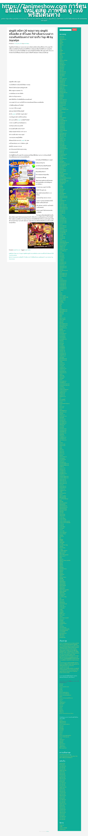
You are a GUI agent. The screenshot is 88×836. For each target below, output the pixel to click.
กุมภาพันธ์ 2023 (63, 816)
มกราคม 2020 (62, 819)
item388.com (62, 183)
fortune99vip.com (63, 154)
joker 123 (62, 725)
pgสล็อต (61, 329)
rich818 (61, 361)
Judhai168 (61, 192)
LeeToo (47, 831)
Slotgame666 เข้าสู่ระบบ (65, 403)
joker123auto (62, 189)
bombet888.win (63, 118)
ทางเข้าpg (62, 524)
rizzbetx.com (62, 364)
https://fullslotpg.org (64, 737)
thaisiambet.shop (63, 429)
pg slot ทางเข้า (63, 296)
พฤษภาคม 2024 (63, 795)
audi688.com (62, 84)
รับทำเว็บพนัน (62, 548)
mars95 (61, 240)
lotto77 (61, 224)
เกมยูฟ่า (61, 609)
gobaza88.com (63, 167)
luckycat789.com (63, 226)
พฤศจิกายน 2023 (63, 804)
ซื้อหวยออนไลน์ (63, 497)
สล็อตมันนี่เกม (62, 581)
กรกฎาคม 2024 (63, 793)
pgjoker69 (62, 314)
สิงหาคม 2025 (62, 774)
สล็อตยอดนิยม (62, 583)
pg (60, 291)
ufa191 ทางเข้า (62, 444)
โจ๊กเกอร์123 (62, 635)
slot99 (61, 688)
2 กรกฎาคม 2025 (18, 43)
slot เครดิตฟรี (62, 399)
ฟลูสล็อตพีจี (62, 542)
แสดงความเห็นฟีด (63, 828)
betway (61, 106)
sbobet (61, 380)
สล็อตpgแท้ (62, 574)
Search (74, 29)
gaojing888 (62, 161)
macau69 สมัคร (63, 233)
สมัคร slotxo (62, 553)
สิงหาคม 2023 (62, 808)
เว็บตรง (61, 616)
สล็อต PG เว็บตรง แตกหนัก (65, 560)
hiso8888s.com (63, 176)
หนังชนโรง (62, 601)
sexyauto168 (62, 388)
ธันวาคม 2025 (62, 769)
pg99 (61, 307)
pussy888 (61, 345)
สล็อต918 (61, 570)
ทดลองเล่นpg (62, 514)
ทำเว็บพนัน (62, 528)
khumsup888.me (63, 193)
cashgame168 (62, 129)
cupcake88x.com (63, 133)
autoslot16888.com (63, 85)
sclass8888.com (63, 382)
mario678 (61, 235)
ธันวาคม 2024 (62, 786)
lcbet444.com (62, 210)
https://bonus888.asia (64, 694)
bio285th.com (62, 112)
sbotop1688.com (63, 381)
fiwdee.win (62, 151)
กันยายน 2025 (62, 773)
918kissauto (62, 62)
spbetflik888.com (63, 410)
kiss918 (61, 199)
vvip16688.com (63, 471)
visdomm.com (62, 469)
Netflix (61, 272)
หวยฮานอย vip (63, 606)
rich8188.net (62, 363)
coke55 (61, 132)
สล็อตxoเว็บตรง (63, 577)
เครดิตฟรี (61, 612)
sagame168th (62, 377)
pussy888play (62, 347)
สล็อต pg (61, 559)
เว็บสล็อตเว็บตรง (63, 623)
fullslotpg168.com (63, 158)
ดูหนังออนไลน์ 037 (63, 506)
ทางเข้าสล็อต (62, 527)
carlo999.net (62, 126)
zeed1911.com (62, 489)
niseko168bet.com (63, 273)
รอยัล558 (61, 546)
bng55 (61, 116)
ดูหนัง (61, 500)
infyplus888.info (63, 182)
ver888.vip (62, 466)
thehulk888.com (63, 431)
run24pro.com (62, 370)
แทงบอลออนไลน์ (63, 633)
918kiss (61, 59)
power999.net (62, 335)
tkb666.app (62, 434)
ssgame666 (62, 417)
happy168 (61, 172)
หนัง (60, 598)
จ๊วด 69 (61, 494)
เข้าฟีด (61, 826)
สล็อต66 (61, 564)
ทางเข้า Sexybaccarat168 (65, 521)
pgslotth (61, 710)
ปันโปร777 (62, 536)
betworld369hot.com (64, 109)
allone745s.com (63, 71)
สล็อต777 (61, 566)
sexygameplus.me (63, 391)
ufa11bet (61, 443)
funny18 (61, 160)
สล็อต (61, 557)
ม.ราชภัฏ (61, 543)
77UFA (61, 52)
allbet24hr (62, 70)
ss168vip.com (62, 415)
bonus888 (62, 119)
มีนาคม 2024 (62, 798)
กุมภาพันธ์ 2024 (63, 800)
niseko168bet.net (63, 276)
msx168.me (62, 259)
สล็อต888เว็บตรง (63, 569)
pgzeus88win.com (63, 328)
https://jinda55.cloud (64, 687)
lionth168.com (62, 212)
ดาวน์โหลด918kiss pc (64, 499)
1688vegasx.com (63, 39)
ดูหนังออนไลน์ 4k (63, 508)
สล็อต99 (61, 571)
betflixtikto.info (63, 102)
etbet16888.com (63, 146)
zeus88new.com (63, 490)
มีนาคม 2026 (62, 765)
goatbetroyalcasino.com (65, 164)
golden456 (62, 168)
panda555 (61, 290)
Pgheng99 (62, 312)
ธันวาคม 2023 (62, 802)
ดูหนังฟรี (61, 501)
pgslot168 (62, 321)
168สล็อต (61, 42)
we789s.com (62, 475)
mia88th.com (62, 248)
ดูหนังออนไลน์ (62, 504)
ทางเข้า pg (62, 517)
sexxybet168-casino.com (64, 384)
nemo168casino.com (64, 270)
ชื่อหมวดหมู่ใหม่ (63, 496)
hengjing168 (62, 175)
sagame (61, 374)
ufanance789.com (63, 457)
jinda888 (61, 186)
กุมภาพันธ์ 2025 (63, 783)
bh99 (61, 111)
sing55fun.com (17, 250)
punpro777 (62, 342)
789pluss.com (62, 53)
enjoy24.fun (62, 141)
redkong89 (62, 357)
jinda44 (61, 691)
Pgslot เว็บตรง (62, 319)
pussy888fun (62, 346)
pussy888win (62, 349)
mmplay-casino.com (64, 249)
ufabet (61, 448)
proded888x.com (63, 339)
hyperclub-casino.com (64, 181)
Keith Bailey (26, 43)
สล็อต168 (61, 562)
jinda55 (61, 185)
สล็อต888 (62, 567)
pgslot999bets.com (64, 324)
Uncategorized (63, 459)
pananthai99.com (63, 287)
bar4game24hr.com (63, 92)
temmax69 (62, 427)
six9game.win (62, 394)
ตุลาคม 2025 (62, 772)
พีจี (60, 538)
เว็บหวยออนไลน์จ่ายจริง (64, 629)
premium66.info (63, 338)
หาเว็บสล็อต (62, 608)
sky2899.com (62, 395)
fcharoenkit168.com (64, 148)
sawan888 (62, 378)
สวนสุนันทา (62, 595)
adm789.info (62, 66)
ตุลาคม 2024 (62, 788)
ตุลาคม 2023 (62, 805)
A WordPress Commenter (65, 755)
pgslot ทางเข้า (63, 318)
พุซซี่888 (61, 541)
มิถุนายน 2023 (62, 811)
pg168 (61, 304)
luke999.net (62, 228)
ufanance (61, 455)
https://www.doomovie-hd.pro (66, 713)
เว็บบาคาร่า (62, 619)
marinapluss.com (63, 234)
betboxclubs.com (63, 99)
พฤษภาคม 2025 (63, 779)
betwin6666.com (63, 108)
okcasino (61, 279)
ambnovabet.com (63, 78)
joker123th (62, 190)
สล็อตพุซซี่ (62, 580)
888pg (61, 55)
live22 (61, 214)
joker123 (61, 188)
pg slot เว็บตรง (63, 298)
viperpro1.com (62, 468)
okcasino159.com (63, 280)
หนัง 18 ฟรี (62, 599)
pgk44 (61, 315)
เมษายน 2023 (62, 814)
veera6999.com (63, 462)
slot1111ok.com (62, 401)
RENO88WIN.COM (63, 359)
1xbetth (61, 705)
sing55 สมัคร (28, 250)
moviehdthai (62, 258)
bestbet (61, 98)
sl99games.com (63, 396)
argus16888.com (63, 80)
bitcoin (61, 113)
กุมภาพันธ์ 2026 (63, 766)
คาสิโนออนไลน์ (63, 493)
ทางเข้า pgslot (63, 518)
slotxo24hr (62, 408)
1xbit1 (61, 48)
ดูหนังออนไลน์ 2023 (64, 507)
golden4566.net (63, 169)
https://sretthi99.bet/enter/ (65, 178)
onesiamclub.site (63, 283)
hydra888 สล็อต (63, 179)
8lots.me (61, 56)
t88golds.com (62, 424)
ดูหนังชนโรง (62, 744)
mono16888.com (63, 251)
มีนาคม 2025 (62, 781)
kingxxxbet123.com (63, 196)
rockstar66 (62, 366)
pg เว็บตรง (62, 303)
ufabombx (62, 450)
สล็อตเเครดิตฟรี (63, 591)
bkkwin (61, 115)
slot (60, 398)
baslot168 (61, 94)
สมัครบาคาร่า (62, 556)
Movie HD (62, 254)
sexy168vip (62, 387)
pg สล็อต (61, 301)
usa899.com (62, 461)
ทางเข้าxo (62, 525)
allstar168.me (62, 74)
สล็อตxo (61, 576)
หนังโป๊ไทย (62, 703)
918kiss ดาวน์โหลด (63, 60)
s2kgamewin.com (63, 373)
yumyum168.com (63, 486)
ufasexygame (62, 458)
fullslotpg (61, 157)
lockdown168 (62, 217)
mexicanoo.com (63, 245)
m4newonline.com (63, 230)
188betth (61, 45)
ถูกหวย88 (61, 513)
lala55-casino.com (63, 204)
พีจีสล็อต (61, 539)
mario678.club (62, 237)
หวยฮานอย (62, 605)
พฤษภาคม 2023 (63, 812)
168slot (61, 41)
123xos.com (62, 36)
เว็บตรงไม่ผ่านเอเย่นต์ (64, 618)
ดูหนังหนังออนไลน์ (63, 503)
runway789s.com (63, 371)
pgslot (61, 317)
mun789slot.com (63, 262)
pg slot (61, 293)
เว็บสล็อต (61, 620)
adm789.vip (62, 67)
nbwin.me (61, 269)
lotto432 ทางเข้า (63, 221)
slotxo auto (62, 406)
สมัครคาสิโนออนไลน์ (64, 555)
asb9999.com (62, 81)
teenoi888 (62, 426)
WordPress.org (62, 829)
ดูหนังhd (61, 742)
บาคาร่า (61, 529)
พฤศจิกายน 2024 (63, 787)
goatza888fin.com (63, 165)
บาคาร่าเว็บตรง (63, 534)
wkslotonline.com (63, 482)
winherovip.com (63, 479)
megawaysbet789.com (64, 242)
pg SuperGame (63, 300)
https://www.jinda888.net (65, 695)
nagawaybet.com (63, 266)
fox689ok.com (63, 155)
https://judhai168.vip (64, 692)
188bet (61, 43)
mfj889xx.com (62, 247)
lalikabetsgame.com (64, 207)
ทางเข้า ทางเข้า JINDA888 (65, 522)
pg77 (60, 305)
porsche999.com (63, 333)
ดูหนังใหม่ (62, 511)
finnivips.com (62, 150)
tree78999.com (63, 438)
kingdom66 (62, 195)
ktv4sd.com (62, 202)
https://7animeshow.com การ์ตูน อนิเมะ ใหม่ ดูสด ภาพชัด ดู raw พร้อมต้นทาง (68, 756)
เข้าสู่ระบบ (62, 825)
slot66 (61, 689)
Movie (61, 252)
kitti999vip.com (63, 200)
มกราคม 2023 (62, 818)
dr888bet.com (62, 139)
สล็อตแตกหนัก (62, 594)
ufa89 (61, 447)
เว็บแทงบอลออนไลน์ (64, 630)
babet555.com (62, 90)
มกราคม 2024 (62, 801)
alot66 (61, 77)
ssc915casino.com (63, 416)
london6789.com (63, 219)
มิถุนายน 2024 (62, 794)
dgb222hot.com (63, 134)
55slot (61, 49)
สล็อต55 (61, 563)
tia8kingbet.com (63, 433)
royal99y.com (62, 367)
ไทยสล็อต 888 (62, 637)
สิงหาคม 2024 (62, 791)
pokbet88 (62, 332)
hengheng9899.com (64, 174)
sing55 (14, 114)
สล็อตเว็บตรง (62, 587)
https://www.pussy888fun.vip (66, 698)
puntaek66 (62, 343)
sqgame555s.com (63, 412)
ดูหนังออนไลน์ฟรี (63, 510)
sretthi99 (61, 413)
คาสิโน (61, 492)
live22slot (61, 216)
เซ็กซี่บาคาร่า (62, 613)
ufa (60, 441)
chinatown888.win (63, 130)
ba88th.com (62, 87)
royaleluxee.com (63, 368)
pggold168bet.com (63, 310)
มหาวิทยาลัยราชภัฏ (64, 545)
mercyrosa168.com (63, 244)
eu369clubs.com (63, 147)
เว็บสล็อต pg (62, 622)
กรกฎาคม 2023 (63, 809)
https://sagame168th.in (65, 724)
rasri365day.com (63, 353)
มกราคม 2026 (62, 767)
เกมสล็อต (61, 611)
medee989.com (63, 241)
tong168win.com (63, 437)
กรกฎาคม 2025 (63, 776)
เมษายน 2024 (62, 797)
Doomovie (62, 137)
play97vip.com (62, 331)
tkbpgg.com (62, 436)
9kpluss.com (62, 63)
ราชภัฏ (61, 549)
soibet (61, 409)
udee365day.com (63, 440)
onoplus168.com (63, 284)
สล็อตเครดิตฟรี (63, 585)
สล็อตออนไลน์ (62, 584)
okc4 (61, 277)
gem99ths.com (63, 162)
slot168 (61, 402)
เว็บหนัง (61, 625)
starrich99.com (62, 419)
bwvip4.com (62, 125)
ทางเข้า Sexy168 (63, 520)
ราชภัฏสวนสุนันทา (63, 550)
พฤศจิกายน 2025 (63, 770)
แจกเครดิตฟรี (62, 632)
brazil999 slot (62, 122)
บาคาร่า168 (62, 531)
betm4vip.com (62, 105)
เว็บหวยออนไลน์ (63, 628)
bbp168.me (62, 95)
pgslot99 (61, 322)
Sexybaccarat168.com (64, 389)
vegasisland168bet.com (64, 464)
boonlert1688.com (63, 120)
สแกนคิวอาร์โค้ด (63, 597)
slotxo (61, 405)
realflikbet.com (63, 356)
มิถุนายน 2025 (62, 777)
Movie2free (62, 255)
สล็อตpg (61, 573)
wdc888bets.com (63, 473)
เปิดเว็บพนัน (62, 615)
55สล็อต (61, 50)
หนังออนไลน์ (62, 602)
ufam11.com (62, 451)
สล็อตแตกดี (62, 592)
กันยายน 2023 (62, 807)
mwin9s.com (62, 265)
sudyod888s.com (63, 422)
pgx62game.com (63, 326)
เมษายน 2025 (62, 780)
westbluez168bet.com (64, 476)
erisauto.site (62, 143)
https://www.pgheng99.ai (65, 735)
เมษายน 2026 (62, 763)
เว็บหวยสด (62, 626)
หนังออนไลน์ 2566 (63, 604)
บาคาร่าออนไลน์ (63, 532)
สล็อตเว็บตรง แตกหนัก (64, 590)
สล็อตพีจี (61, 578)
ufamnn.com (62, 454)
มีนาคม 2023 (62, 815)
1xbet (61, 46)
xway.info (61, 485)
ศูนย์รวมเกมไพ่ (63, 552)
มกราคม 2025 (62, 784)
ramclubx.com (62, 350)
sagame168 (62, 375)
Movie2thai (62, 256)
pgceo (61, 308)
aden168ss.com (63, 64)
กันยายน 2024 (62, 790)
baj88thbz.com (63, 91)
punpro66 (61, 340)
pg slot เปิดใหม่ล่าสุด (64, 297)
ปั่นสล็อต (61, 535)
